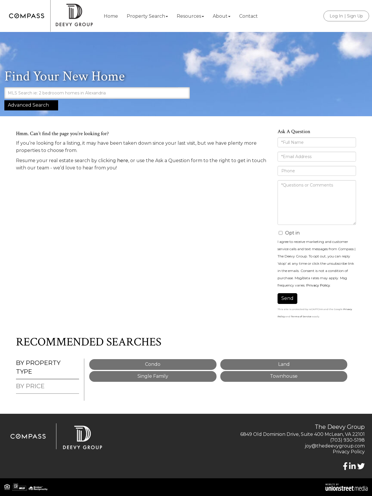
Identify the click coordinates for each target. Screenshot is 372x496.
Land (284, 364)
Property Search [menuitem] (147, 16)
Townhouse (284, 376)
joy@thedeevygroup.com (335, 446)
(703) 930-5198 (347, 440)
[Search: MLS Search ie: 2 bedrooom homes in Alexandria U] (91, 93)
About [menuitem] (221, 16)
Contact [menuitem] (248, 16)
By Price (30, 386)
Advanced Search (28, 105)
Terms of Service (301, 316)
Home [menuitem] (111, 16)
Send (287, 298)
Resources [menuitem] (190, 16)
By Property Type (38, 367)
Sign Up (355, 16)
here (122, 160)
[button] (184, 93)
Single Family (152, 376)
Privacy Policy (318, 285)
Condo (152, 364)
